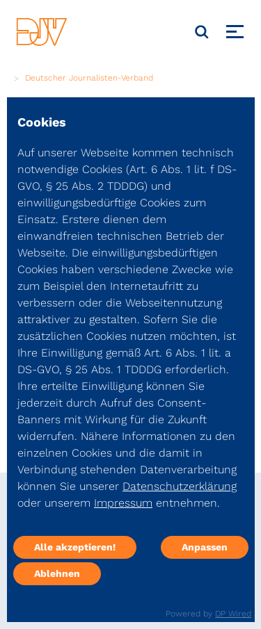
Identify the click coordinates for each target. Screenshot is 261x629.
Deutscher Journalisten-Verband (89, 78)
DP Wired (233, 614)
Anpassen (205, 547)
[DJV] (42, 31)
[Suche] (202, 32)
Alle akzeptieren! (75, 547)
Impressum (123, 502)
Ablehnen (57, 573)
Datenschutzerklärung (179, 486)
